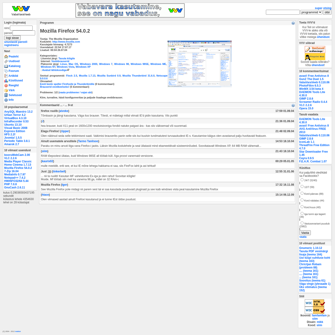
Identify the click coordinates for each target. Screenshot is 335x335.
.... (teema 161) (308, 270)
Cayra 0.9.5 (306, 158)
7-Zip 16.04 (11, 171)
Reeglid (11, 85)
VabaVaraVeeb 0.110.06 (314, 82)
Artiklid (11, 75)
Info (9, 99)
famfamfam (319, 315)
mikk (320, 322)
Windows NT (48, 66)
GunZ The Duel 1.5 (311, 79)
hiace (45, 194)
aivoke (64, 111)
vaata (302, 236)
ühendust (323, 37)
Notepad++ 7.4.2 (14, 177)
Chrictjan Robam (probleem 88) (310, 266)
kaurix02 (47, 161)
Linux (63, 64)
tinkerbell (59, 171)
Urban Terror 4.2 (15, 115)
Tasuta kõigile (66, 58)
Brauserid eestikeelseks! (54, 86)
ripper (65, 131)
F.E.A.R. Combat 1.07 (313, 161)
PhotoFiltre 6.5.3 (310, 85)
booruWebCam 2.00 (17, 155)
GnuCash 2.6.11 (14, 187)
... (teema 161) (308, 277)
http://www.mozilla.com (66, 41)
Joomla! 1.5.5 (13, 137)
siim (44, 151)
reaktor (18, 331)
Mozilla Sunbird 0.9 (109, 75)
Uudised (12, 61)
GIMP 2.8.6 (306, 98)
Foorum (11, 71)
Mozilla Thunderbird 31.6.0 (138, 75)
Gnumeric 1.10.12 (310, 248)
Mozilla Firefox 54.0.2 (18, 168)
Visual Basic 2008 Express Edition (15, 129)
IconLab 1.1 (307, 142)
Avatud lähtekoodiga (56, 70)
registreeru (11, 45)
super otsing (323, 8)
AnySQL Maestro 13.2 (18, 111)
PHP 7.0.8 (10, 184)
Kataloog (12, 66)
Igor (64, 184)
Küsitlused (13, 80)
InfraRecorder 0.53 (16, 121)
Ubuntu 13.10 (13, 124)
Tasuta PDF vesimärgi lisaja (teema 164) (313, 253)
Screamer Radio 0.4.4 (313, 102)
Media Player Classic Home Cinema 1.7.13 (18, 163)
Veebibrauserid (60, 61)
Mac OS (73, 64)
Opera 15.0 (306, 108)
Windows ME (158, 64)
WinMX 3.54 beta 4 (311, 88)
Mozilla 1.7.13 (87, 75)
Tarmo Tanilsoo (88, 141)
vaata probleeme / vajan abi (75, 92)
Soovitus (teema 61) (312, 280)
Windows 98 (121, 64)
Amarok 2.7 (11, 144)
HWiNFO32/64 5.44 (16, 181)
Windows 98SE (140, 64)
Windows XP (83, 66)
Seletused (13, 95)
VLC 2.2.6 (10, 158)
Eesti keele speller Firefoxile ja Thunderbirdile (67, 84)
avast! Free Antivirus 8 (314, 75)
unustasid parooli (15, 42)
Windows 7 (105, 64)
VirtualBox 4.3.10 (15, 118)
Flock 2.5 (71, 75)
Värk (9, 90)
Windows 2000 (88, 64)
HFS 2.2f (9, 134)
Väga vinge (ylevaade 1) (314, 283)
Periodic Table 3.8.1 (17, 141)
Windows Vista (65, 66)
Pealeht (11, 56)
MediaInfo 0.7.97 (15, 174)
